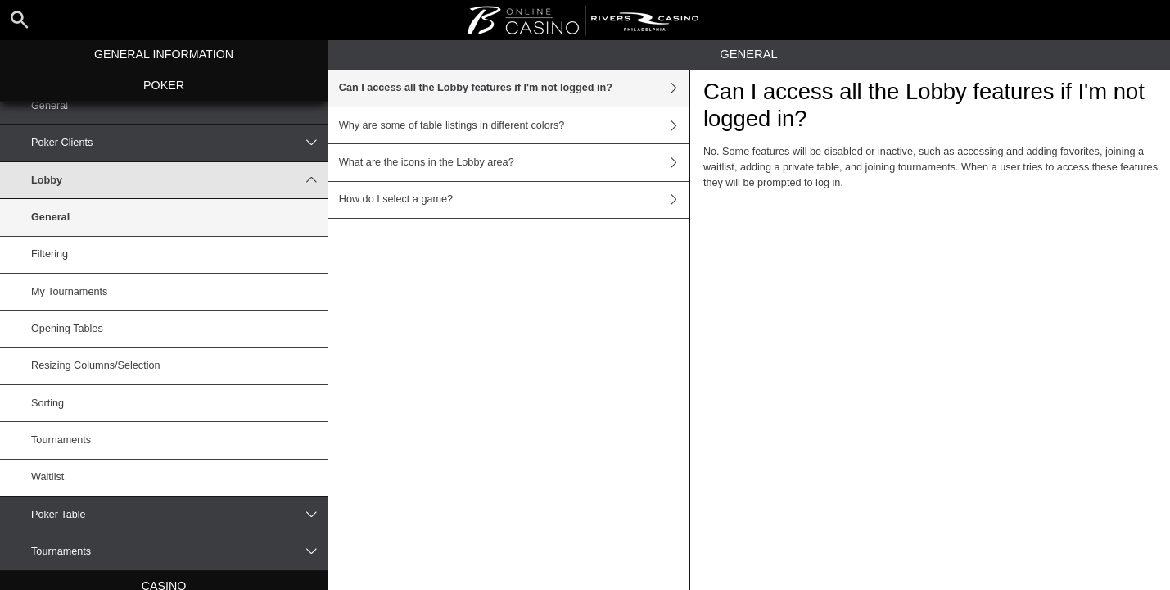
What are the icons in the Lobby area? (514, 162)
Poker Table (179, 515)
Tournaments (61, 440)
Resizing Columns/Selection (95, 365)
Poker (163, 85)
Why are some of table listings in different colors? (514, 125)
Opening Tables (67, 328)
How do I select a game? (514, 200)
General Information (163, 54)
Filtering (49, 254)
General (49, 105)
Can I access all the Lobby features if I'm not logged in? (514, 88)
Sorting (47, 403)
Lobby (179, 180)
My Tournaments (69, 291)
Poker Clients (179, 143)
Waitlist (47, 477)
